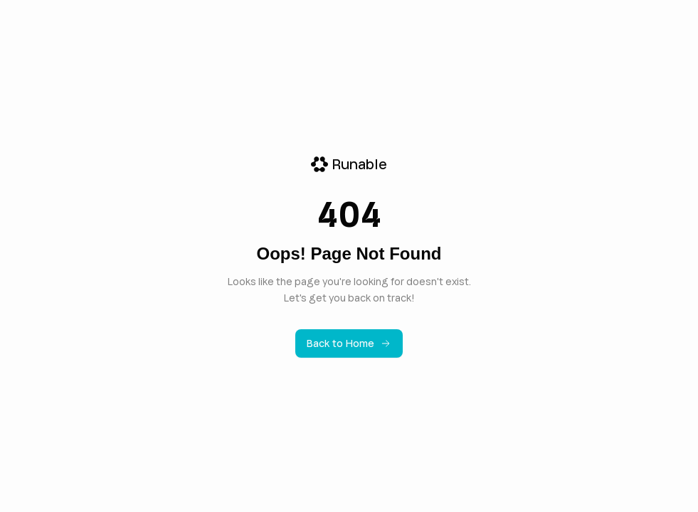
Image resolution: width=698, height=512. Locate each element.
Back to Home (349, 343)
